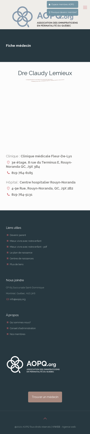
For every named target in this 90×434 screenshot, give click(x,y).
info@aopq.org (18, 299)
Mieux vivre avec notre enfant (25, 241)
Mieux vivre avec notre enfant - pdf (28, 246)
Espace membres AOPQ (61, 4)
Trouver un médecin (45, 397)
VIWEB (56, 426)
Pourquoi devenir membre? (62, 12)
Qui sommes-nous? (20, 322)
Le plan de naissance (21, 252)
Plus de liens (16, 264)
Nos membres (17, 334)
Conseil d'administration (23, 328)
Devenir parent (18, 235)
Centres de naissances (22, 258)
